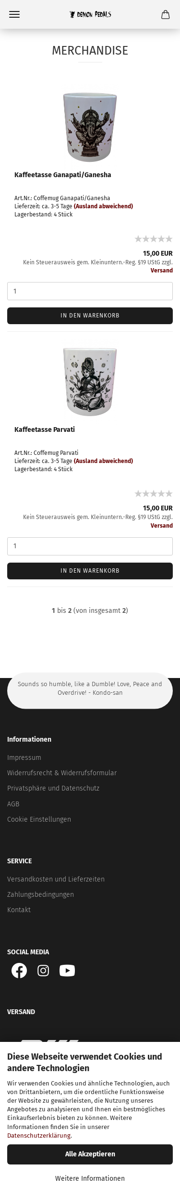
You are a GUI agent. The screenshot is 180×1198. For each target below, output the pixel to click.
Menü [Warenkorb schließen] (14, 14)
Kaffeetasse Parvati (44, 430)
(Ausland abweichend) (103, 206)
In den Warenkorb (90, 315)
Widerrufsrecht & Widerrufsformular (62, 773)
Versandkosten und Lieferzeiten (56, 879)
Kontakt (19, 910)
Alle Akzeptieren (90, 1154)
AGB (13, 804)
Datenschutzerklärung (39, 1135)
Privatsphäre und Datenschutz (53, 788)
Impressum (24, 758)
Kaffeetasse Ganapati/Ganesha (62, 175)
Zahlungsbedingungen (40, 895)
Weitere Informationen (90, 1179)
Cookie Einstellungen (39, 819)
